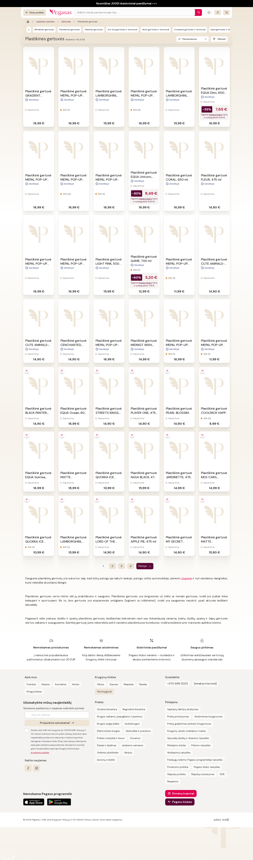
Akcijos (128, 752)
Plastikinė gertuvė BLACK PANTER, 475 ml (38, 412)
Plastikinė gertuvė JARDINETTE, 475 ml (179, 477)
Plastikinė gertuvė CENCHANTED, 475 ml (73, 345)
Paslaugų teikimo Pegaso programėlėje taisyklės (195, 759)
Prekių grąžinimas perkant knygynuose (189, 723)
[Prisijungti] (217, 12)
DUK (222, 774)
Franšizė (31, 684)
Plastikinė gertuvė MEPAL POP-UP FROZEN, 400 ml (109, 345)
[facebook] (28, 768)
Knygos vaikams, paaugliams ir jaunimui (119, 716)
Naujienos (172, 781)
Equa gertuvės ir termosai (223, 29)
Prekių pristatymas (178, 716)
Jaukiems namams (45, 21)
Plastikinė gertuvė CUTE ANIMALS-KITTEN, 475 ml (38, 345)
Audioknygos (132, 723)
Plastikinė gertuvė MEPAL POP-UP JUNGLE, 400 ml (73, 263)
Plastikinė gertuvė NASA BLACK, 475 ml (144, 477)
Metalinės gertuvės (44, 29)
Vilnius (100, 684)
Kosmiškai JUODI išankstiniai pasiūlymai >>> (126, 3)
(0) (69, 194)
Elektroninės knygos (108, 730)
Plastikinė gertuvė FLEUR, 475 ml (214, 177)
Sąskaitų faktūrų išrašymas (182, 709)
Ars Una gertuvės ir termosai (122, 29)
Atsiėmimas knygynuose (208, 716)
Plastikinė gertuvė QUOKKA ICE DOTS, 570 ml (38, 541)
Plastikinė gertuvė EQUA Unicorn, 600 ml (144, 176)
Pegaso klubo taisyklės (207, 767)
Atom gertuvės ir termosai (155, 29)
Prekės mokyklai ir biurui (111, 738)
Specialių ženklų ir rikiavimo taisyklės (188, 738)
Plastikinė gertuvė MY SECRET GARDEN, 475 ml (179, 541)
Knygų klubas (34, 691)
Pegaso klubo (215, 114)
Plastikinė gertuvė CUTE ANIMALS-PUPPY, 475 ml (214, 263)
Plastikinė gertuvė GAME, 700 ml (144, 258)
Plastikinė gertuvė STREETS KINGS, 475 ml (109, 412)
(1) (68, 110)
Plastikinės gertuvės (69, 29)
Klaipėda (129, 684)
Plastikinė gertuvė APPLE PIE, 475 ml (144, 539)
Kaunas (114, 684)
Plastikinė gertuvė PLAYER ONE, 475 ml (144, 412)
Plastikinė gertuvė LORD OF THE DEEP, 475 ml (109, 541)
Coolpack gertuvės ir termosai (190, 29)
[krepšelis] (226, 12)
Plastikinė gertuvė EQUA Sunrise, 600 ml (38, 477)
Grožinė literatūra (107, 709)
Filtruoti (222, 39)
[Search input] (135, 12)
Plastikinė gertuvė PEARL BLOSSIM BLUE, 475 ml (179, 412)
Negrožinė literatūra (134, 709)
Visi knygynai (104, 691)
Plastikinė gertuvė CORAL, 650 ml (179, 177)
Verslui (75, 684)
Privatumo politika (177, 767)
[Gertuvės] (28, 29)
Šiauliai (143, 684)
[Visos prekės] (34, 12)
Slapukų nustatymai (202, 774)
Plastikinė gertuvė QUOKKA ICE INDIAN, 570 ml (109, 477)
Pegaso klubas (182, 802)
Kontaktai (60, 684)
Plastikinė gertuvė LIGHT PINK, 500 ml (109, 263)
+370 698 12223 (177, 683)
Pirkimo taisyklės (200, 745)
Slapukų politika (176, 774)
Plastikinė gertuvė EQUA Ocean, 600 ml (73, 412)
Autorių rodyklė (106, 759)
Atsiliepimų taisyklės (178, 752)
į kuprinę (186, 578)
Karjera (46, 684)
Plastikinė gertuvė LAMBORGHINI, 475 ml (109, 95)
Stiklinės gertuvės (94, 29)
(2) (139, 110)
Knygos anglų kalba (108, 723)
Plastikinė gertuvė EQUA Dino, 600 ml (214, 92)
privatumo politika (40, 752)
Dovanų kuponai (183, 793)
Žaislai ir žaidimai (106, 745)
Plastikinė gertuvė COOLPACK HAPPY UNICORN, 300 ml (214, 412)
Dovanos (135, 738)
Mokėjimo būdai (176, 745)
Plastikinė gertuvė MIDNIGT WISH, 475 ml (144, 345)
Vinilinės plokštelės (108, 752)
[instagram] (36, 768)
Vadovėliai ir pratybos (138, 730)
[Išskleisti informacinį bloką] (209, 12)
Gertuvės (66, 21)
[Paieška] (198, 12)
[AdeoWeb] (221, 819)
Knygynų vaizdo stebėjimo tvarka (186, 730)
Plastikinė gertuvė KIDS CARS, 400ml (214, 477)
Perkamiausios (189, 39)
